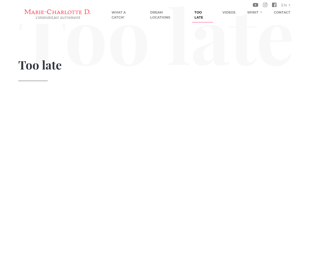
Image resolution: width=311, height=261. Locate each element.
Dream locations (160, 14)
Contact (282, 12)
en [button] (284, 5)
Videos (228, 12)
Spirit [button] (253, 12)
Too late (198, 14)
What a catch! (119, 14)
